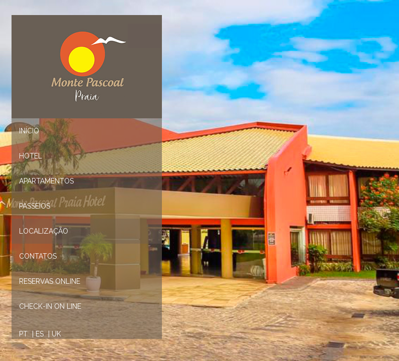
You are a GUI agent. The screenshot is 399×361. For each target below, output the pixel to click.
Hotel (30, 156)
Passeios (34, 206)
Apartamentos (46, 181)
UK (56, 334)
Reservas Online (49, 281)
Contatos (38, 256)
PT (23, 334)
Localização (43, 231)
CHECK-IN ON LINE (50, 306)
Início (29, 131)
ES (40, 334)
